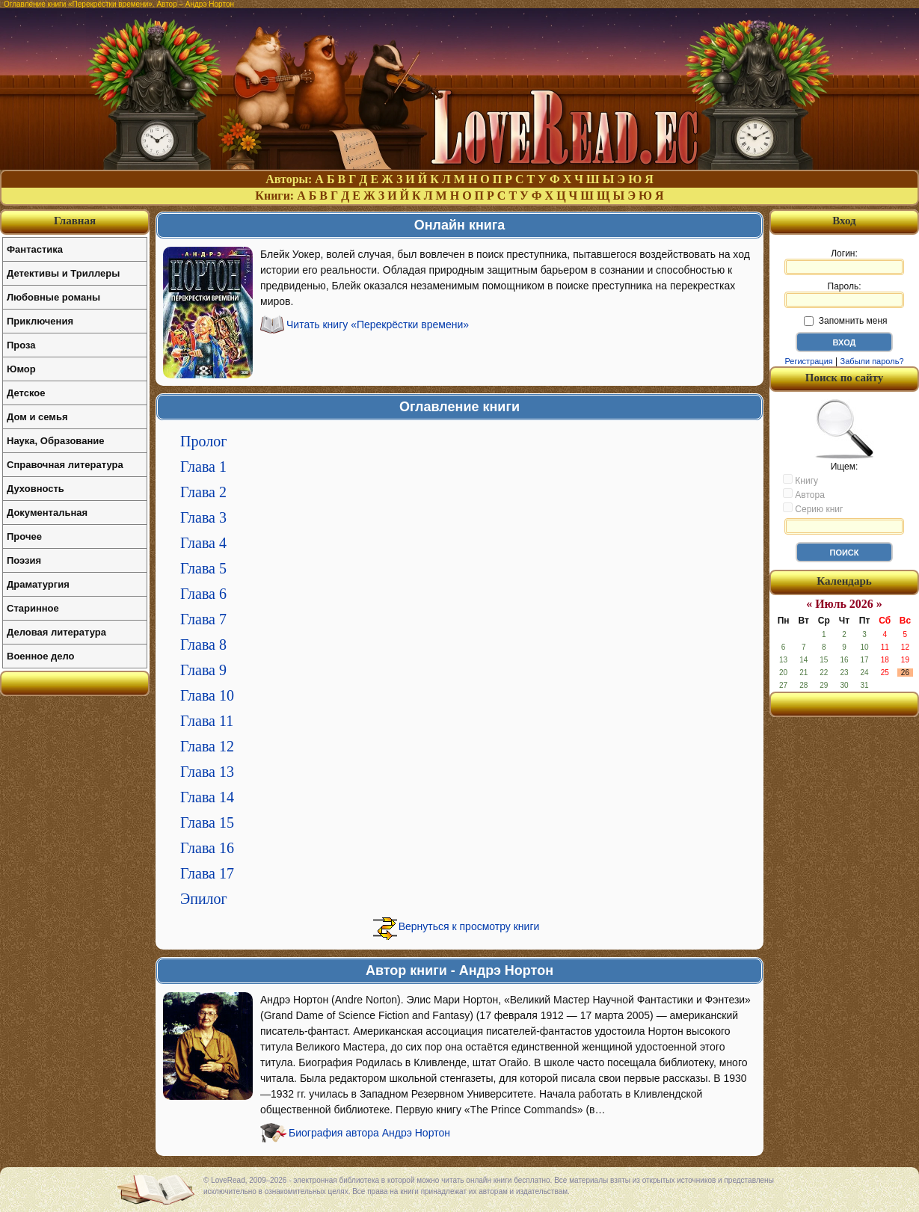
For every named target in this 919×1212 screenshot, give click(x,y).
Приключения (40, 321)
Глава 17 (207, 873)
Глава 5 (203, 568)
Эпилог (203, 898)
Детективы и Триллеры (63, 273)
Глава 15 (207, 822)
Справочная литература (65, 464)
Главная (75, 221)
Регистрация (808, 361)
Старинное (33, 608)
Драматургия (38, 584)
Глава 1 (203, 466)
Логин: (844, 261)
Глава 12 (207, 746)
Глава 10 (207, 695)
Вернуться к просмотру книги (469, 926)
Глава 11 (206, 721)
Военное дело (41, 656)
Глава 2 (203, 492)
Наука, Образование (55, 440)
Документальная (47, 512)
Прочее (24, 536)
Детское (26, 393)
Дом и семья (37, 416)
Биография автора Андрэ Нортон (369, 1133)
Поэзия (24, 560)
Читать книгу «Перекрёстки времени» (377, 324)
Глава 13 (207, 771)
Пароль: (844, 294)
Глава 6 (203, 593)
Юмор (21, 369)
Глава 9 (203, 670)
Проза (21, 345)
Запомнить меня (845, 321)
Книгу (800, 480)
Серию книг (813, 508)
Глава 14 (207, 797)
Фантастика (35, 249)
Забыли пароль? (872, 361)
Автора (804, 494)
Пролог (203, 441)
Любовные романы (53, 297)
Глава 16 (207, 848)
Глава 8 (203, 644)
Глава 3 (203, 517)
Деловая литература (56, 632)
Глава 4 (203, 543)
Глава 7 (203, 619)
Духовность (35, 488)
